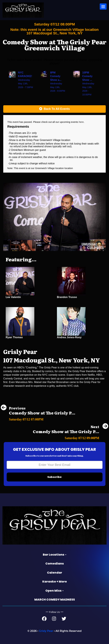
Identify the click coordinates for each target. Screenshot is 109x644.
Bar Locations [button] (54, 555)
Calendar (54, 573)
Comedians (54, 563)
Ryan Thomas (14, 337)
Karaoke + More (54, 581)
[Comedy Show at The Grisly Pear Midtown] (38, 418)
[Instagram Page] (54, 619)
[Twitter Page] (64, 619)
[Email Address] (54, 465)
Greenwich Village (45, 168)
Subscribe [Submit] (54, 477)
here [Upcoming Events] (81, 122)
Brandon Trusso (67, 297)
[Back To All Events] (54, 109)
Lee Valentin (13, 297)
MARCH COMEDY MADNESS (54, 599)
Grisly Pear (46, 630)
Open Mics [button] (54, 591)
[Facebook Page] (44, 619)
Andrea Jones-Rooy (69, 337)
